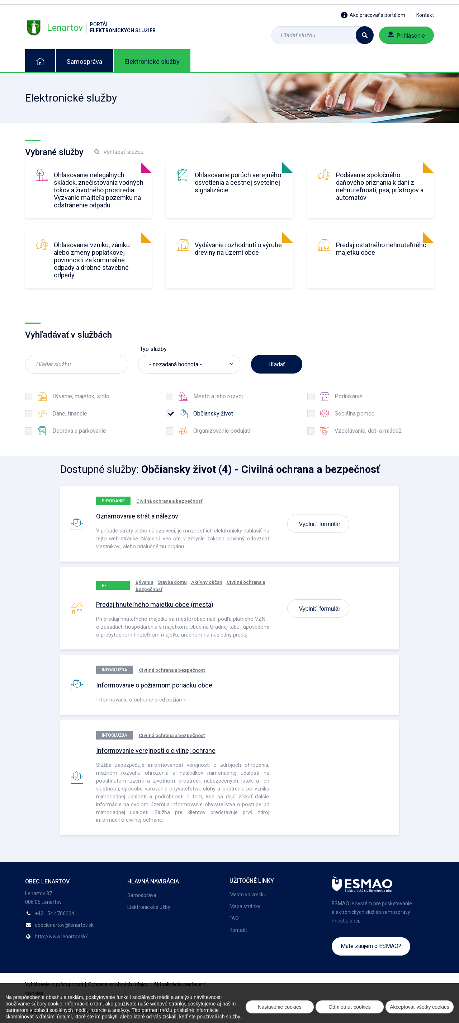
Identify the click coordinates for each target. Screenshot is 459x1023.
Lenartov (90, 27)
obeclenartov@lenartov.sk (64, 925)
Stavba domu (172, 582)
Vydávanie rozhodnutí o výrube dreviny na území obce (238, 248)
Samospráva (84, 61)
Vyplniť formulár (320, 523)
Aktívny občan (206, 582)
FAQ (234, 918)
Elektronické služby (152, 61)
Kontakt (425, 15)
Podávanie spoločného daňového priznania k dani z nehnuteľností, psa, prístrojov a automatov (379, 186)
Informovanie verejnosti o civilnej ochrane (156, 750)
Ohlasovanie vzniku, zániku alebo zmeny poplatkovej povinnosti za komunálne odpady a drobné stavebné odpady (92, 260)
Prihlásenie (406, 35)
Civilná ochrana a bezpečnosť (169, 501)
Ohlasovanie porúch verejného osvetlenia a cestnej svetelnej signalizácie (238, 182)
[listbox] (189, 364)
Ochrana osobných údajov (118, 984)
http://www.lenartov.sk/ (61, 936)
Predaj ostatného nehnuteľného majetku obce (381, 248)
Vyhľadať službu (118, 152)
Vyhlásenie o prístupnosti (54, 984)
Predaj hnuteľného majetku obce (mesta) (154, 604)
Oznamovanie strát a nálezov (137, 516)
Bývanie (144, 582)
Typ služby (153, 349)
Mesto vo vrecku (248, 894)
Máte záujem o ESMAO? (371, 946)
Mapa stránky (245, 906)
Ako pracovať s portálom (373, 15)
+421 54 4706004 (54, 913)
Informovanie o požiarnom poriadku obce (154, 685)
